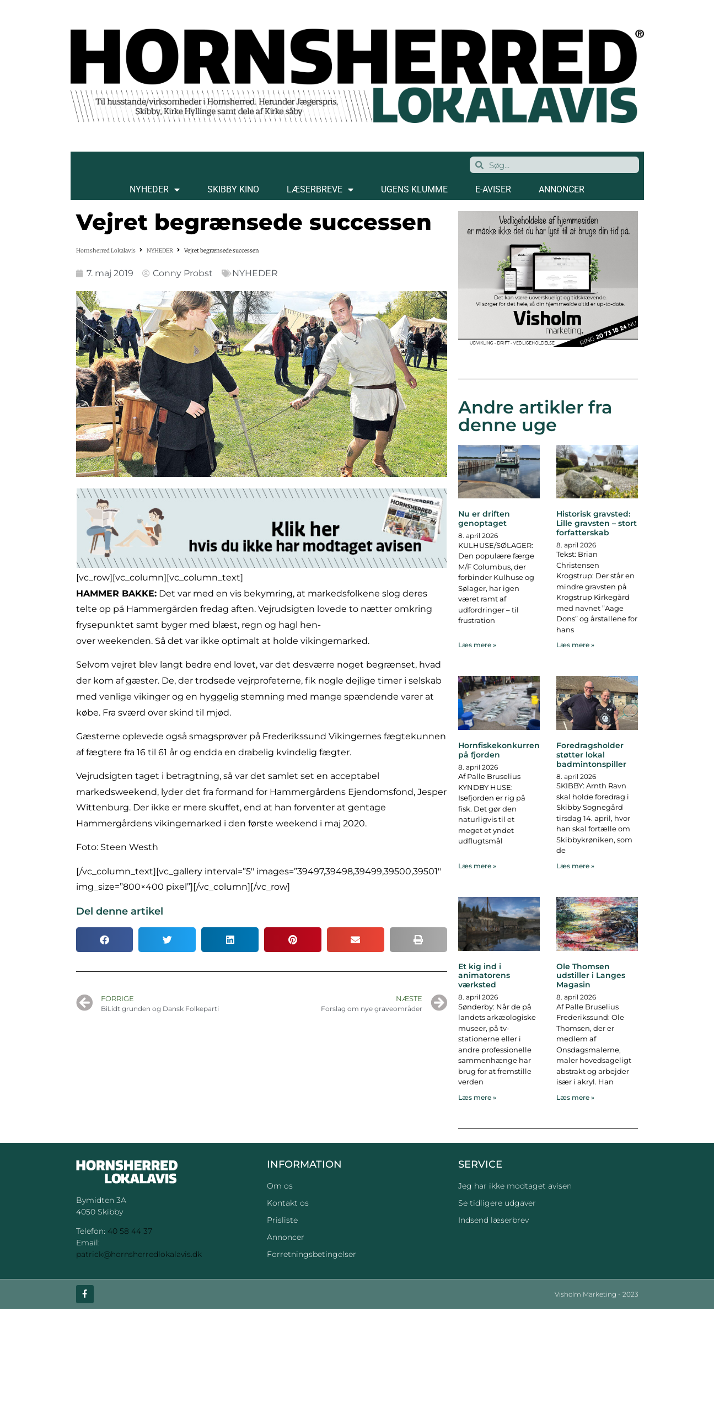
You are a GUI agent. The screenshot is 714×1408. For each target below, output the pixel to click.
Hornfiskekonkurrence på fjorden (503, 750)
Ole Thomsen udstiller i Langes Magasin (590, 975)
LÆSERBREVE (320, 189)
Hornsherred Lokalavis (106, 250)
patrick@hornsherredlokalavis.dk (139, 1254)
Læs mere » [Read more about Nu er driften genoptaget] (477, 645)
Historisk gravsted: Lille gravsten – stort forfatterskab (596, 523)
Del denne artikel (119, 911)
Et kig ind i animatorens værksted (484, 975)
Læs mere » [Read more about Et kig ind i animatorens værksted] (477, 1097)
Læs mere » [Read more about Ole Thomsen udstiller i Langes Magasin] (575, 1097)
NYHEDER (155, 189)
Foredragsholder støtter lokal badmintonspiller (591, 754)
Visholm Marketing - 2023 (596, 1294)
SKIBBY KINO (233, 189)
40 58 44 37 (130, 1231)
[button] (104, 939)
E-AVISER (493, 189)
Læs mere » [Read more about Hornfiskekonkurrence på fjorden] (477, 866)
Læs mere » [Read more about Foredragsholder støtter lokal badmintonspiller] (575, 866)
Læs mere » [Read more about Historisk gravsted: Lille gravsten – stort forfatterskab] (575, 645)
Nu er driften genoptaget (484, 518)
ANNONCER (561, 189)
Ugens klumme (414, 189)
